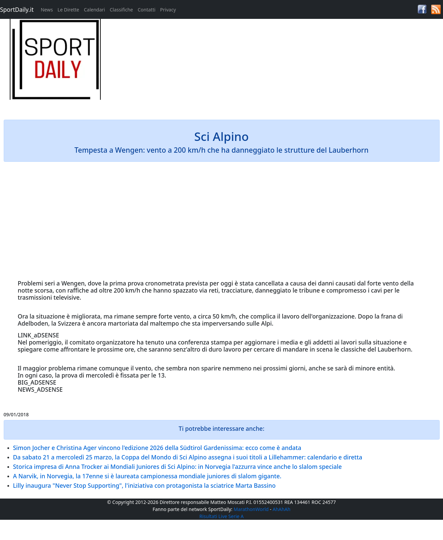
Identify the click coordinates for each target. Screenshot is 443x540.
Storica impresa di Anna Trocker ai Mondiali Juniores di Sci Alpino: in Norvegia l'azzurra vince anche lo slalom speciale (177, 466)
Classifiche (121, 9)
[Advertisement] (276, 66)
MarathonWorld (251, 509)
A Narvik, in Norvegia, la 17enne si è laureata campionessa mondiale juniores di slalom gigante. (147, 476)
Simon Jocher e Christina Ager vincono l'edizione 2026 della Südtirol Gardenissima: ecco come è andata (157, 448)
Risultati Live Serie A (221, 516)
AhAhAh (281, 509)
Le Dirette (68, 9)
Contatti (147, 9)
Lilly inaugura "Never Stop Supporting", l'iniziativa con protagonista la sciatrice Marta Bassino (144, 485)
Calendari (94, 9)
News (47, 9)
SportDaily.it (17, 9)
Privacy (168, 9)
